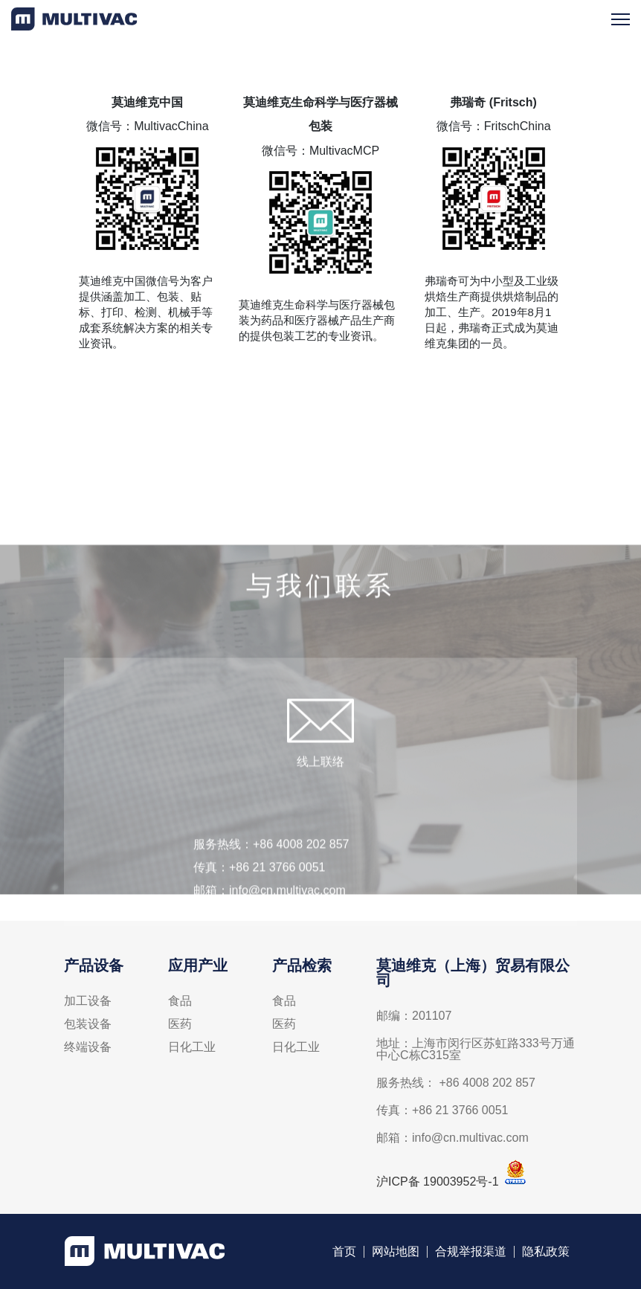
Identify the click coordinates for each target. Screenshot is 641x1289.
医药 (180, 1027)
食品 (180, 1004)
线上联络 (320, 784)
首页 (344, 1255)
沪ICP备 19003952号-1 (437, 1184)
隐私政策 (546, 1255)
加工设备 (88, 1004)
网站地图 (395, 1255)
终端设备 (88, 1050)
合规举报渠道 (470, 1255)
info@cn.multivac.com (287, 913)
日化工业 (192, 1050)
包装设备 (88, 1027)
